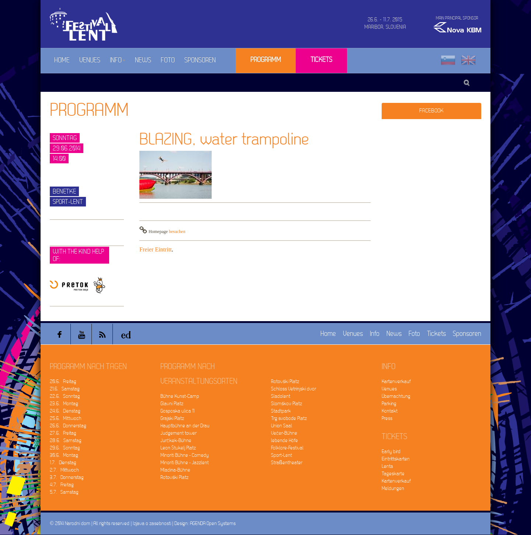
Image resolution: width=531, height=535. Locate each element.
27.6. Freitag (63, 433)
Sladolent (280, 396)
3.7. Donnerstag (67, 477)
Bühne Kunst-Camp (179, 396)
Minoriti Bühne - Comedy (184, 455)
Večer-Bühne (284, 433)
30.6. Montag (64, 455)
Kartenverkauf (396, 381)
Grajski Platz (172, 418)
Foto (168, 60)
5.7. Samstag (64, 492)
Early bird (391, 451)
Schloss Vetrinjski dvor (293, 389)
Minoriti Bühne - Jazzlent (184, 462)
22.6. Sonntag (65, 396)
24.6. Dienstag (65, 411)
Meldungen (393, 488)
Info (117, 60)
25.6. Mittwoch (65, 418)
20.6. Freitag (63, 381)
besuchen (177, 231)
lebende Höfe (284, 440)
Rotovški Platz (174, 477)
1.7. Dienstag (63, 462)
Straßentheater (286, 462)
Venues (89, 60)
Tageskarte (393, 473)
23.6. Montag (64, 403)
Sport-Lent (281, 455)
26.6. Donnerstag (68, 425)
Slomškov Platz (286, 403)
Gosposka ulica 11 (177, 411)
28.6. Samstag (65, 440)
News (143, 60)
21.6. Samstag (65, 389)
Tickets (321, 60)
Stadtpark (281, 411)
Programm (265, 60)
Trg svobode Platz (289, 418)
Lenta (387, 466)
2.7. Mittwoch (64, 470)
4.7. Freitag (62, 484)
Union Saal (281, 425)
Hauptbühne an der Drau (184, 425)
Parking (389, 403)
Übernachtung (396, 396)
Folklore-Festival (287, 448)
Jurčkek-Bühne (175, 440)
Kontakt (390, 411)
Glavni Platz (171, 403)
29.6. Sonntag (65, 448)
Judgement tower (178, 433)
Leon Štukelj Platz (178, 448)
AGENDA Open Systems (213, 523)
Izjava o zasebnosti (152, 523)
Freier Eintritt (155, 249)
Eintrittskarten (396, 459)
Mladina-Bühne (175, 470)
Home (62, 60)
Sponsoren (200, 60)
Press (387, 418)
